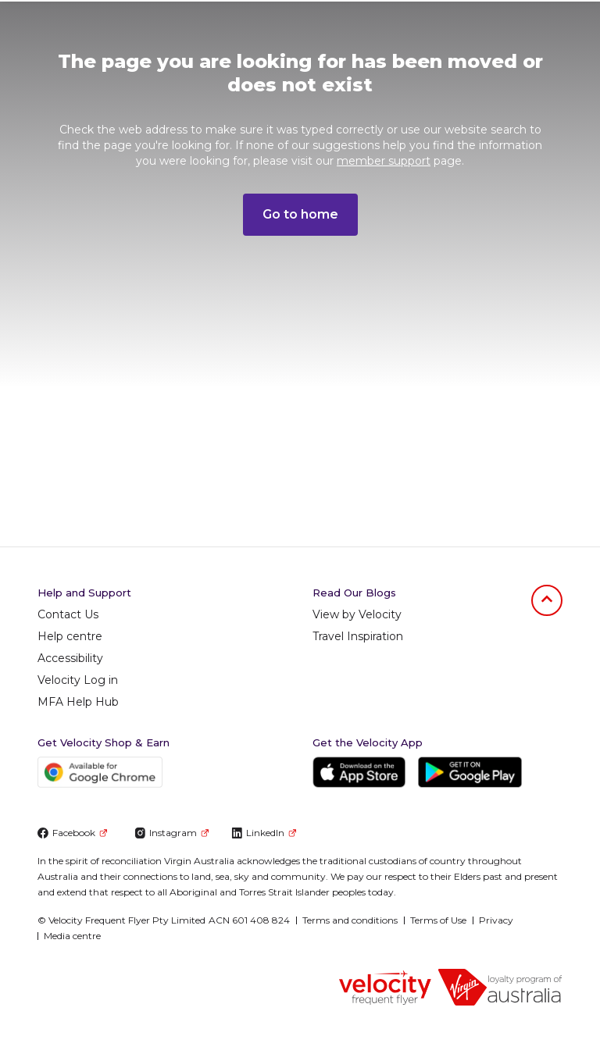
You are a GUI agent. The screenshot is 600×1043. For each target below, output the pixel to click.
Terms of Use (438, 920)
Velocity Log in (78, 680)
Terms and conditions (350, 920)
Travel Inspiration (357, 636)
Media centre (72, 936)
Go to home (300, 214)
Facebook (72, 832)
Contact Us (68, 614)
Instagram (171, 832)
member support (383, 161)
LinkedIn (263, 832)
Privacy (496, 920)
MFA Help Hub (78, 702)
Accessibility (70, 658)
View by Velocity (357, 614)
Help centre (70, 636)
